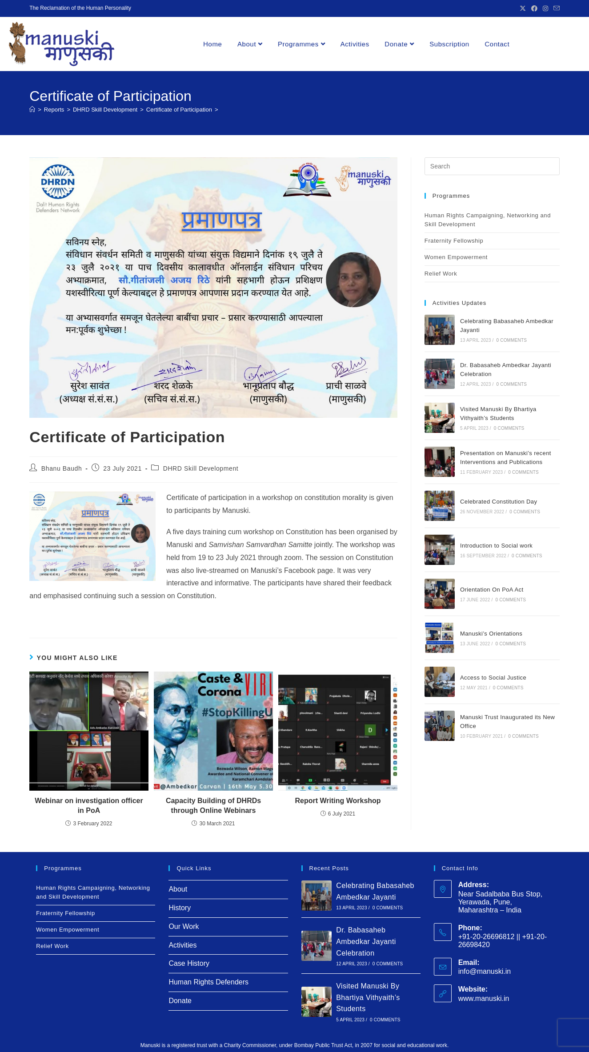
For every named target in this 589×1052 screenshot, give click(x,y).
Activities (355, 44)
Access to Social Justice (493, 677)
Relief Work (441, 273)
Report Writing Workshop (338, 800)
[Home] (32, 109)
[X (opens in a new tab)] (523, 8)
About (250, 44)
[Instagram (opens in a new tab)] (545, 8)
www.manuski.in (483, 998)
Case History (188, 963)
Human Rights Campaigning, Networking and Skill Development (488, 220)
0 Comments (511, 340)
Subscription (449, 44)
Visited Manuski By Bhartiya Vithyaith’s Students (368, 997)
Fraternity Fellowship (454, 240)
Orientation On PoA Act (492, 589)
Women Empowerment (456, 257)
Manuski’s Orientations (492, 633)
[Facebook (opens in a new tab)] (534, 8)
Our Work (183, 926)
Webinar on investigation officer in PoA (89, 805)
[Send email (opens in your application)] (555, 8)
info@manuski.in (484, 971)
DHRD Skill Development (201, 468)
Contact (496, 44)
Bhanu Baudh (61, 468)
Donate (399, 44)
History (179, 908)
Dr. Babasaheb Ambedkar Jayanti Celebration (366, 941)
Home (212, 44)
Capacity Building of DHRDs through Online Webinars (213, 805)
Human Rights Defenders (208, 982)
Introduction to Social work (496, 545)
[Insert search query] (492, 166)
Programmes (301, 44)
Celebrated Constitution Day (498, 501)
